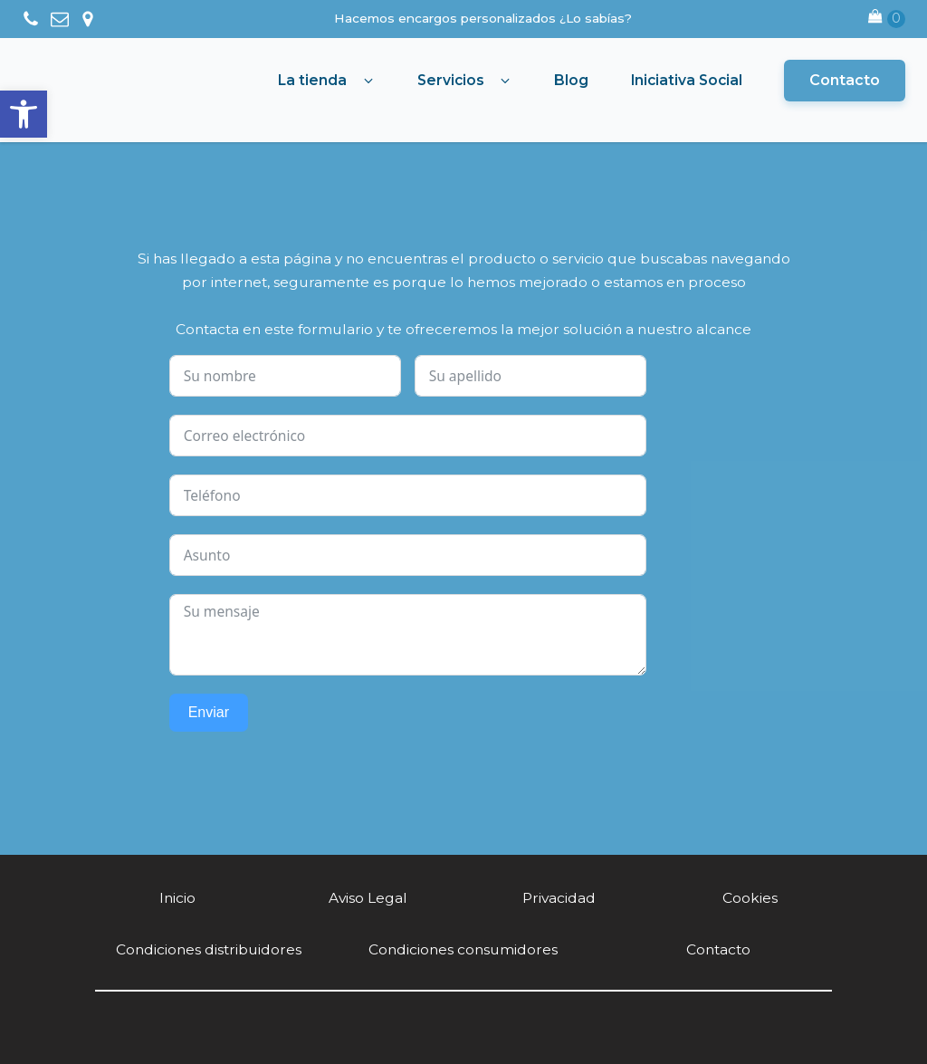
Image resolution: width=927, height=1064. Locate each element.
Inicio (177, 897)
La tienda (312, 80)
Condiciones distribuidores (208, 949)
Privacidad (559, 897)
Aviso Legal (368, 897)
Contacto (844, 80)
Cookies (750, 897)
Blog (571, 80)
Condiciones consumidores (463, 949)
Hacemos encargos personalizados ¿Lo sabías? (483, 18)
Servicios (450, 80)
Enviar (208, 712)
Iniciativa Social (686, 80)
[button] (23, 114)
